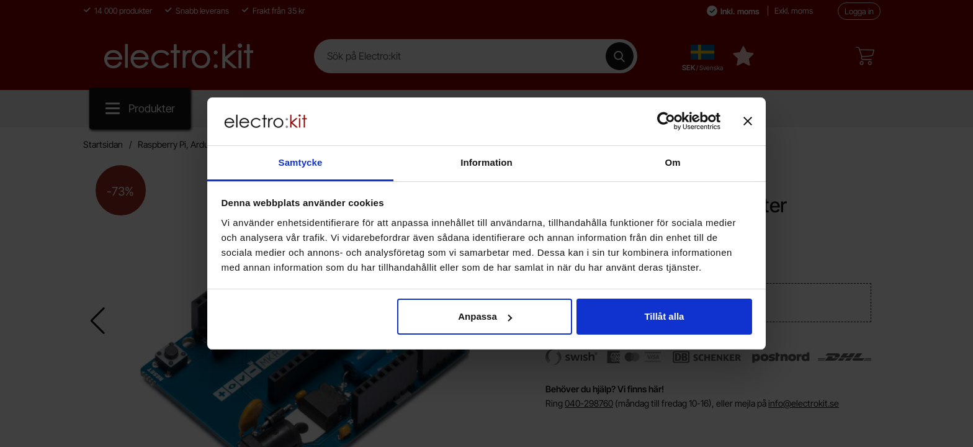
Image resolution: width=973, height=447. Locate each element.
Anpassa (485, 316)
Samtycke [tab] (301, 162)
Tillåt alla (664, 316)
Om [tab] (672, 162)
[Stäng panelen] (747, 121)
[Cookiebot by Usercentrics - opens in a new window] (666, 121)
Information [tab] (486, 162)
